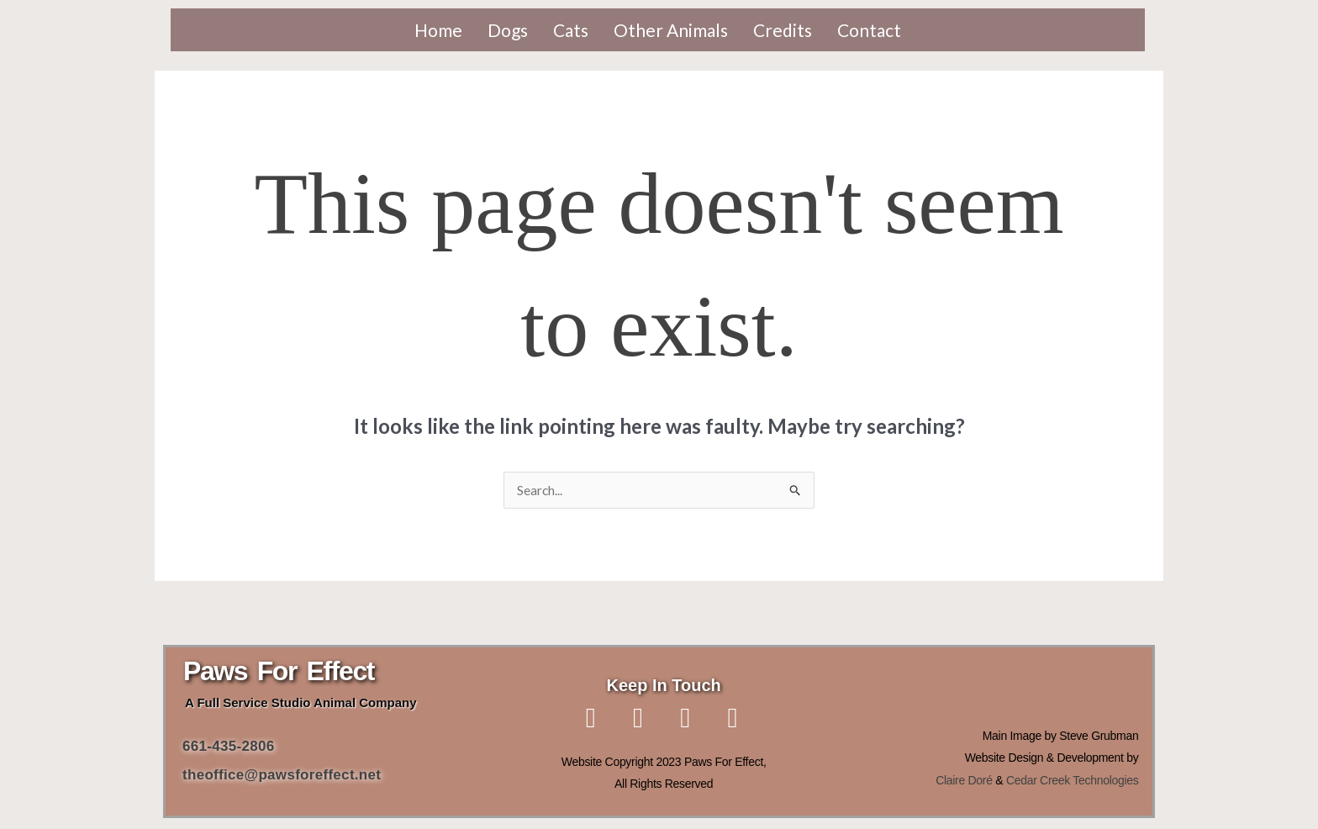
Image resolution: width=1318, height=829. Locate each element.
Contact (869, 29)
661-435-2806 (230, 747)
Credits (782, 29)
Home (438, 29)
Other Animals (671, 29)
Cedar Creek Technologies (1072, 781)
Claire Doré (964, 781)
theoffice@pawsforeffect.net (281, 776)
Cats (570, 29)
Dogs (508, 29)
